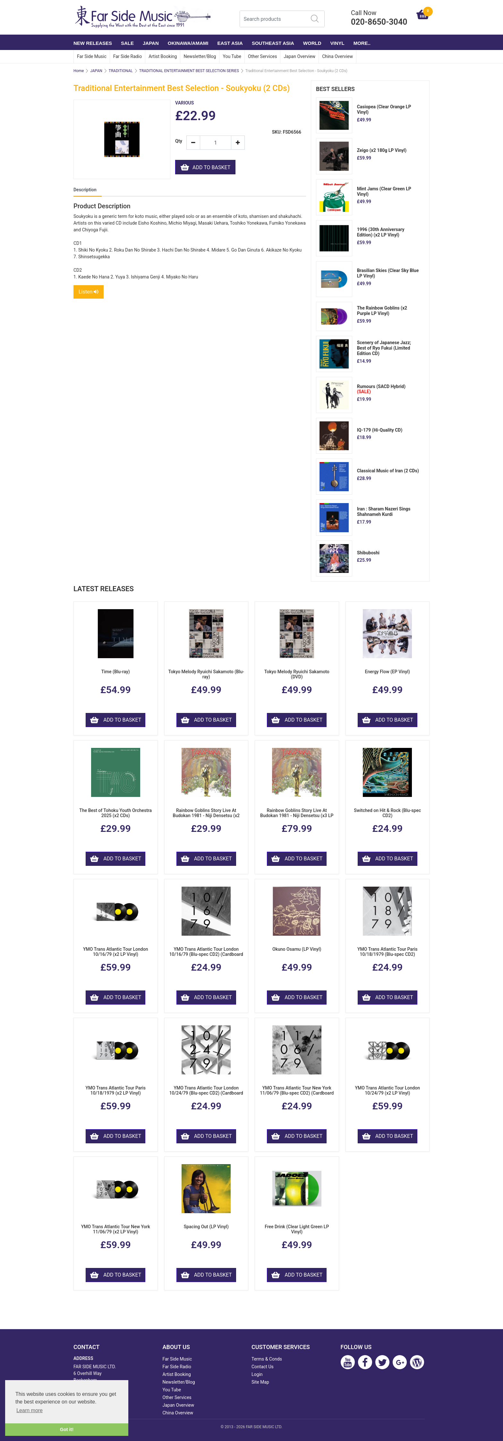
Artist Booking (163, 56)
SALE (127, 43)
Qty (178, 141)
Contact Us (263, 1366)
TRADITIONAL (121, 71)
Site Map (260, 1382)
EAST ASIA (230, 43)
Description (85, 189)
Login (257, 1374)
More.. (362, 43)
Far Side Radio (127, 56)
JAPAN (151, 43)
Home (78, 71)
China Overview (337, 56)
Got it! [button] (66, 1429)
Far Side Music (92, 56)
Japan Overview (299, 56)
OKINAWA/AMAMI (188, 43)
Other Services (262, 56)
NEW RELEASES (92, 43)
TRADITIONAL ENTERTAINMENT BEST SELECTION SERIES (189, 71)
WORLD (312, 43)
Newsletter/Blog (199, 56)
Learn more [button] (29, 1410)
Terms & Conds (267, 1359)
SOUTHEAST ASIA (273, 43)
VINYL (337, 43)
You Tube (232, 56)
